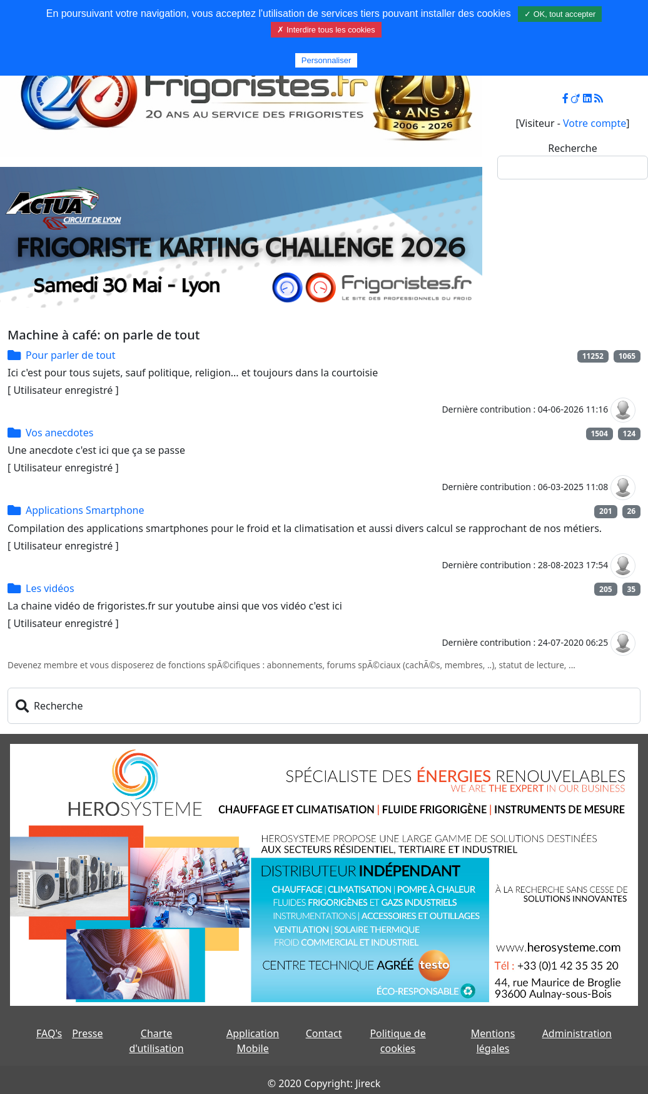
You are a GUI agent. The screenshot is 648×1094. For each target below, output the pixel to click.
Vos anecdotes (59, 432)
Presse (87, 1033)
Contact (324, 1033)
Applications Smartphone (85, 510)
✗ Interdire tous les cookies (326, 29)
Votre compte (594, 123)
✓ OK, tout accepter (559, 14)
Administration (577, 1033)
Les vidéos (50, 588)
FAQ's (49, 1033)
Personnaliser (326, 60)
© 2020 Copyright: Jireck (324, 1083)
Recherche (572, 148)
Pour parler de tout (71, 355)
